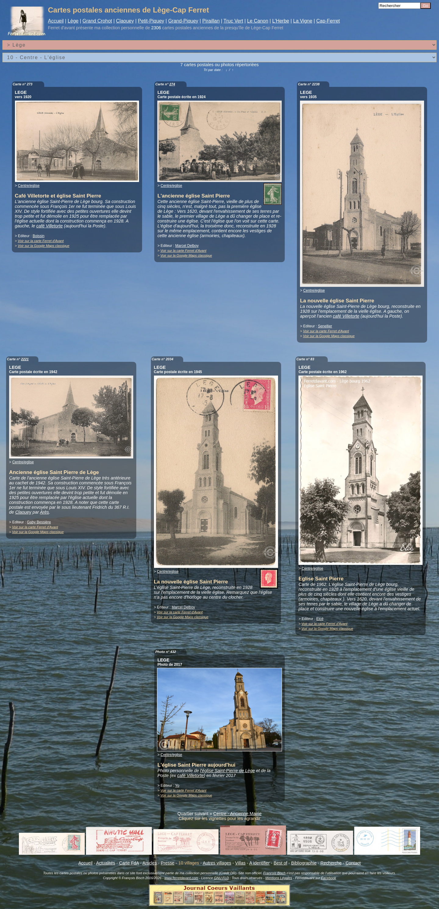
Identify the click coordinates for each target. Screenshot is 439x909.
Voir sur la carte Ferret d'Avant (41, 241)
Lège (73, 20)
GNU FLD (221, 878)
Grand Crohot (97, 20)
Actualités (105, 863)
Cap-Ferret (328, 20)
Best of (280, 863)
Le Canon (257, 20)
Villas (240, 863)
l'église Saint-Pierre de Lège (227, 770)
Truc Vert (233, 20)
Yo (177, 785)
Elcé (319, 619)
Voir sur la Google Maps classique (43, 246)
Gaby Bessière (39, 522)
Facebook (328, 878)
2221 (25, 359)
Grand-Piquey (183, 20)
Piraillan (211, 20)
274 (172, 84)
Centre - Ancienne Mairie (237, 813)
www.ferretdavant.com (181, 878)
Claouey (125, 20)
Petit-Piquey (151, 20)
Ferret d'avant (61, 27)
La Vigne (302, 20)
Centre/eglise (29, 186)
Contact (353, 863)
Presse (167, 863)
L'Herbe (280, 20)
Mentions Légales (278, 878)
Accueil (56, 20)
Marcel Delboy (187, 246)
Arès (44, 512)
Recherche (331, 863)
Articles (149, 863)
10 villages (188, 863)
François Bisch (274, 873)
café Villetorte (49, 225)
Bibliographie (303, 863)
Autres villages (217, 863)
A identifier (259, 863)
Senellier (325, 326)
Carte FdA (129, 863)
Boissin (39, 236)
